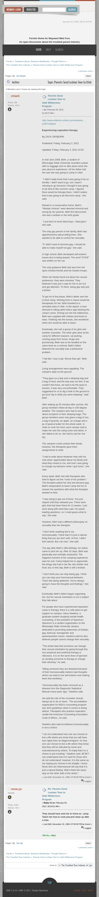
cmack (15, 95)
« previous (82, 71)
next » (91, 71)
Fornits (49, 25)
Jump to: (53, 865)
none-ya (16, 789)
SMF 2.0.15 (11, 890)
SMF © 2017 (25, 890)
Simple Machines (40, 890)
